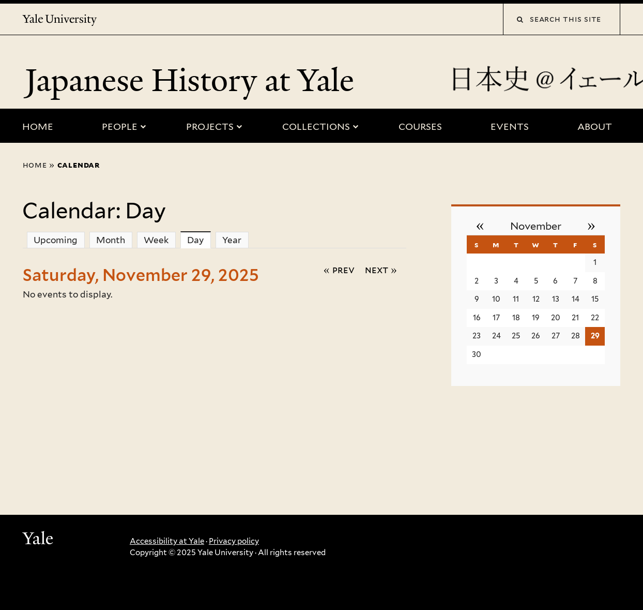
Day (199, 239)
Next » (381, 269)
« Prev (339, 269)
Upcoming (56, 240)
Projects (210, 126)
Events (510, 126)
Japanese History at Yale (193, 80)
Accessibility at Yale (167, 541)
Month (110, 240)
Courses (420, 126)
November (535, 226)
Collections (316, 126)
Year (231, 240)
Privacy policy (234, 541)
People (119, 126)
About (594, 126)
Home (37, 126)
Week (156, 240)
